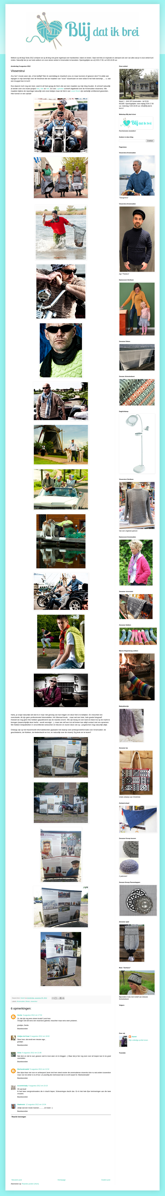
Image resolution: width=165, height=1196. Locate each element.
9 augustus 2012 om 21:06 (31, 1053)
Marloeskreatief (23, 1069)
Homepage (62, 1180)
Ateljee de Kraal (23, 1036)
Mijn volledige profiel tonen (138, 1040)
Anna (19, 1053)
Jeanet (134, 1037)
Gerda (19, 1015)
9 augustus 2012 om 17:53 (32, 1015)
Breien (28, 1001)
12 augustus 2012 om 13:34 (36, 1104)
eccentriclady (22, 1086)
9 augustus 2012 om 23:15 (38, 1086)
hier (38, 89)
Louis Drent (75, 91)
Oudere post (105, 1180)
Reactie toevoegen (19, 1117)
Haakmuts (21, 1104)
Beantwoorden (22, 1029)
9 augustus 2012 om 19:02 (40, 1036)
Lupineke (60, 89)
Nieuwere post (16, 1180)
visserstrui (34, 1001)
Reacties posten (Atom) (30, 1184)
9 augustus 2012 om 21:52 (39, 1069)
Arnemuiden (21, 1001)
